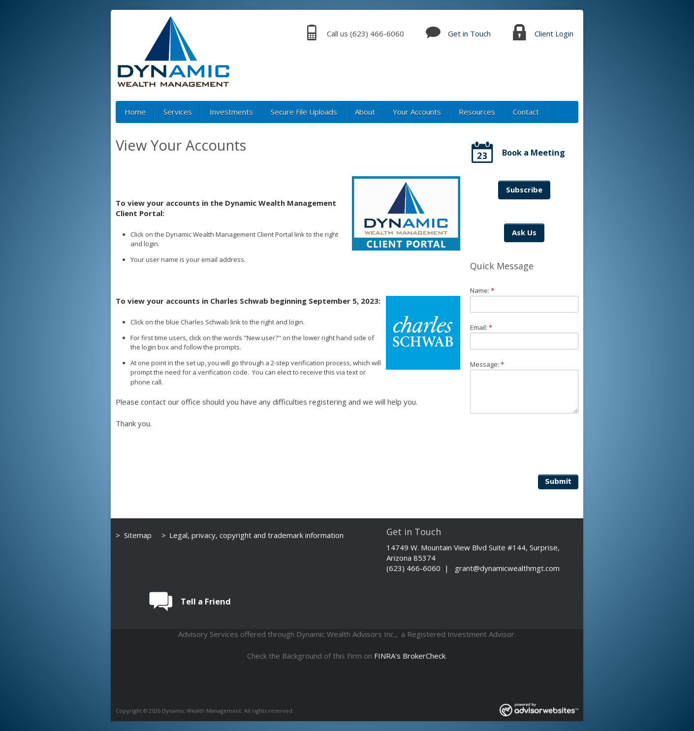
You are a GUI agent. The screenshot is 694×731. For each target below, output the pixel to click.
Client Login (554, 33)
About (365, 112)
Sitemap (138, 535)
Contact (526, 112)
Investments (231, 112)
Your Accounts (417, 112)
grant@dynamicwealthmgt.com (507, 568)
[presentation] (545, 442)
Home (135, 112)
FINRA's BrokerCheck (409, 656)
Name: (482, 290)
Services (177, 112)
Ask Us (524, 232)
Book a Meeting (533, 152)
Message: (487, 364)
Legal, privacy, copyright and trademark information (256, 535)
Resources (477, 112)
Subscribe (524, 189)
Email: (481, 327)
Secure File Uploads (304, 112)
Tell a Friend (206, 601)
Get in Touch (469, 33)
